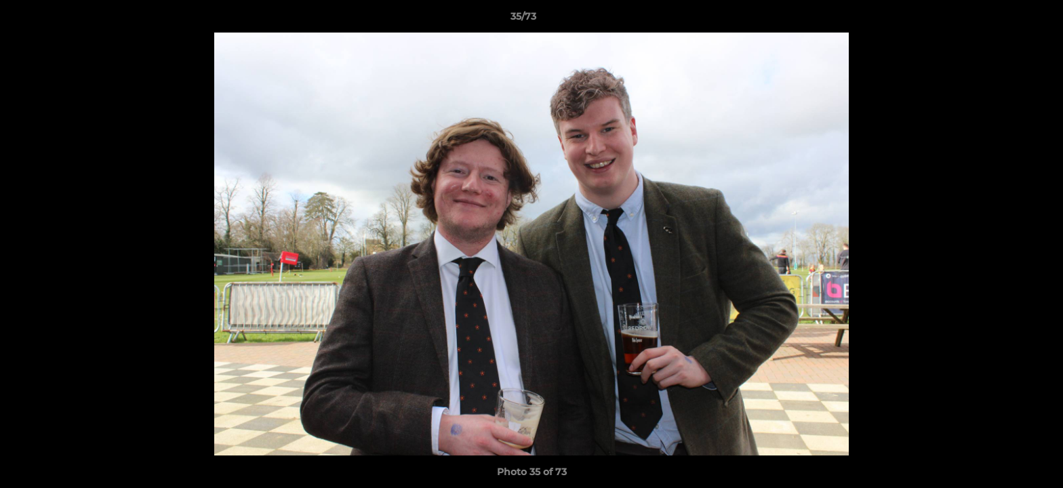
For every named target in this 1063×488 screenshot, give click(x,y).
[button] (1006, 20)
